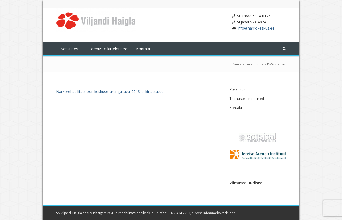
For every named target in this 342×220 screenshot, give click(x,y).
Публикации (276, 64)
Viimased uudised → (248, 182)
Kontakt (236, 107)
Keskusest (238, 89)
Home (259, 64)
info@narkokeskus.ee (256, 28)
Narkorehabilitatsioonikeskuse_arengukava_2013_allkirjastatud (110, 91)
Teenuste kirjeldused (247, 98)
